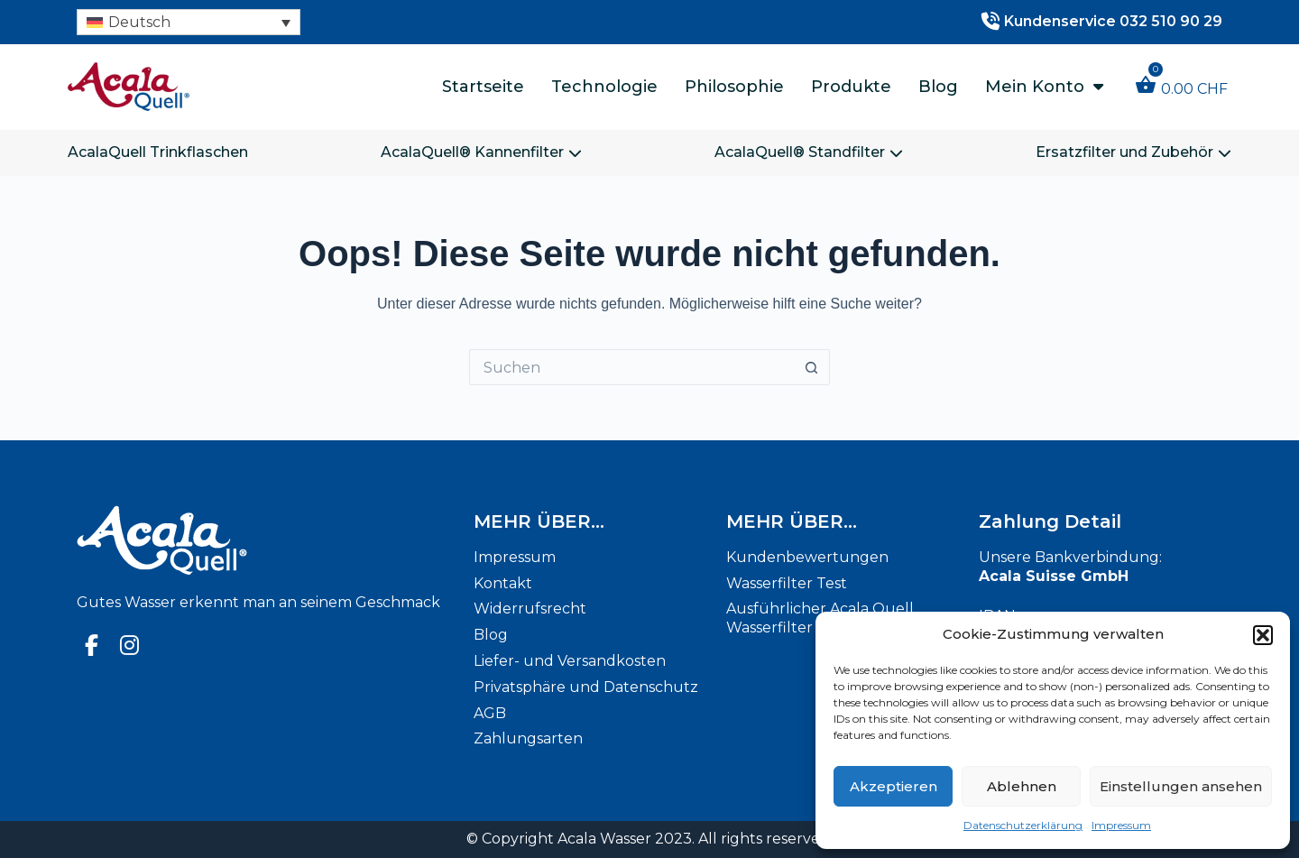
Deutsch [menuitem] (139, 22)
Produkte (851, 87)
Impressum (1121, 825)
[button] (1263, 635)
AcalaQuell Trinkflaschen (158, 152)
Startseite (483, 87)
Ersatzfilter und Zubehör (1133, 152)
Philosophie (734, 87)
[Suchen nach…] (631, 367)
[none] (188, 22)
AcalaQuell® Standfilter (808, 152)
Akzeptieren (893, 786)
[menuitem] (188, 22)
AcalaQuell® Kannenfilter (481, 152)
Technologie (604, 87)
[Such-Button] (812, 367)
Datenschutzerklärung (1022, 825)
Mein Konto (1044, 86)
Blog (938, 87)
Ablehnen (1021, 786)
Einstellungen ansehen (1181, 786)
